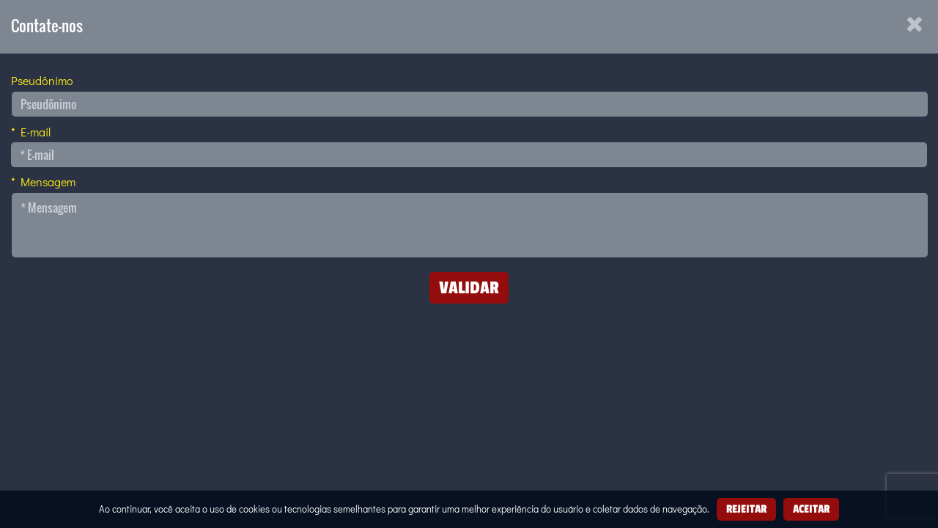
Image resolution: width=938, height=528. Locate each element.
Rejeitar (746, 508)
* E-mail (31, 132)
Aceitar (811, 508)
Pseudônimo (42, 80)
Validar (469, 287)
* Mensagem (43, 181)
